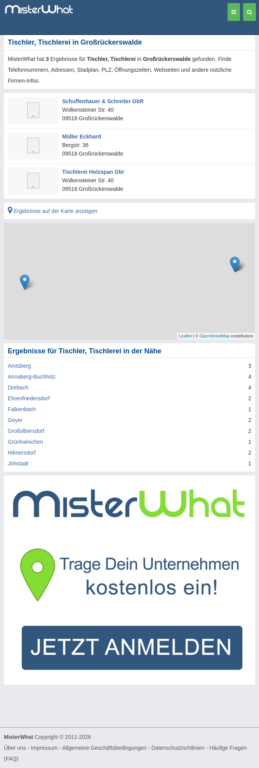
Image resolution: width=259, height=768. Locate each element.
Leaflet (185, 336)
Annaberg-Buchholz (32, 377)
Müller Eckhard (81, 136)
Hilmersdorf (22, 453)
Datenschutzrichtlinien (178, 748)
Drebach (18, 387)
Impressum (44, 748)
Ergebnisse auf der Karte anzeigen (52, 211)
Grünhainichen (25, 442)
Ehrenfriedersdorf (29, 398)
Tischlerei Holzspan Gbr (93, 172)
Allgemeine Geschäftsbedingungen (104, 748)
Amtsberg (19, 366)
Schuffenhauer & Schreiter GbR (103, 101)
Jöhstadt (18, 463)
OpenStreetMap (215, 336)
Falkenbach (22, 409)
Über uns (15, 748)
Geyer (15, 420)
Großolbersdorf (26, 431)
